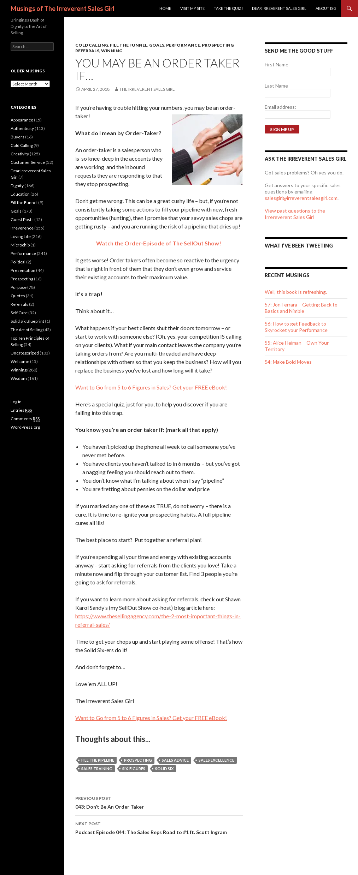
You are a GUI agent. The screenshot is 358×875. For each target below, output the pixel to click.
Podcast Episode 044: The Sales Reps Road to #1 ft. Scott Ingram (159, 827)
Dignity (17, 185)
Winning (111, 50)
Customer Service (28, 162)
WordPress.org (25, 427)
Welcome (20, 361)
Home (165, 8)
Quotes (18, 295)
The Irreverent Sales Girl (147, 89)
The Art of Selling (26, 329)
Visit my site (192, 8)
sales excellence (216, 760)
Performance (183, 45)
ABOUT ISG (326, 8)
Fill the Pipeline (97, 760)
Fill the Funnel (128, 45)
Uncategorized (25, 353)
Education (20, 194)
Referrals (87, 50)
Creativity (20, 153)
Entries (21, 410)
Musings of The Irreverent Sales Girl (63, 8)
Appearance (22, 120)
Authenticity (22, 128)
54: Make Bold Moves (288, 362)
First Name (276, 64)
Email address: (280, 107)
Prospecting (218, 45)
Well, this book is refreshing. (296, 292)
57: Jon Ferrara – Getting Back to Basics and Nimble (301, 308)
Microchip (20, 245)
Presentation (23, 270)
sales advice (175, 760)
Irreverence (22, 228)
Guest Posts (22, 219)
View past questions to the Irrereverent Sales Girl (295, 214)
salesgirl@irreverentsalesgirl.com (301, 198)
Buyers (17, 136)
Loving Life (21, 236)
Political (18, 261)
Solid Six (164, 768)
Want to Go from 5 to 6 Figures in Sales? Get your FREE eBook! (151, 387)
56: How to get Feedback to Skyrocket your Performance (296, 327)
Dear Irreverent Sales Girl (279, 8)
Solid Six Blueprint (27, 321)
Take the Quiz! (228, 8)
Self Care (19, 312)
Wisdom (19, 378)
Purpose (19, 287)
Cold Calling (91, 45)
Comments (25, 419)
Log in (16, 401)
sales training (96, 768)
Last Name (276, 86)
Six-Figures (133, 768)
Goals (156, 45)
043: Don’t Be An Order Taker (159, 802)
